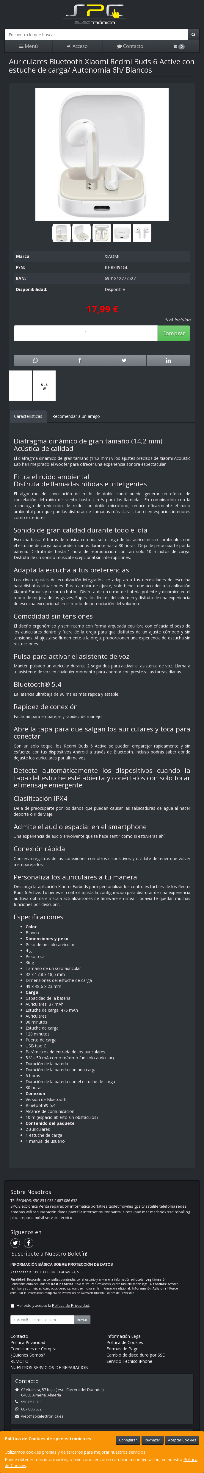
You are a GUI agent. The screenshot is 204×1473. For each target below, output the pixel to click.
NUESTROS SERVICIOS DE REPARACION (49, 1367)
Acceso (77, 46)
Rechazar (152, 1440)
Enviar (82, 1319)
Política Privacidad (27, 1342)
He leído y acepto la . (53, 1305)
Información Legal (124, 1336)
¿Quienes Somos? (27, 1355)
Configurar (128, 1440)
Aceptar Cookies (182, 1440)
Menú (28, 46)
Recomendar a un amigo (76, 416)
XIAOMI (112, 256)
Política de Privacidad (120, 1293)
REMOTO (19, 1361)
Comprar (173, 333)
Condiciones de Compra (33, 1348)
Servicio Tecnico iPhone (129, 1361)
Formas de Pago (122, 1348)
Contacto (130, 46)
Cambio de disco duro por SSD (136, 1355)
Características (28, 416)
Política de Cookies (124, 1342)
